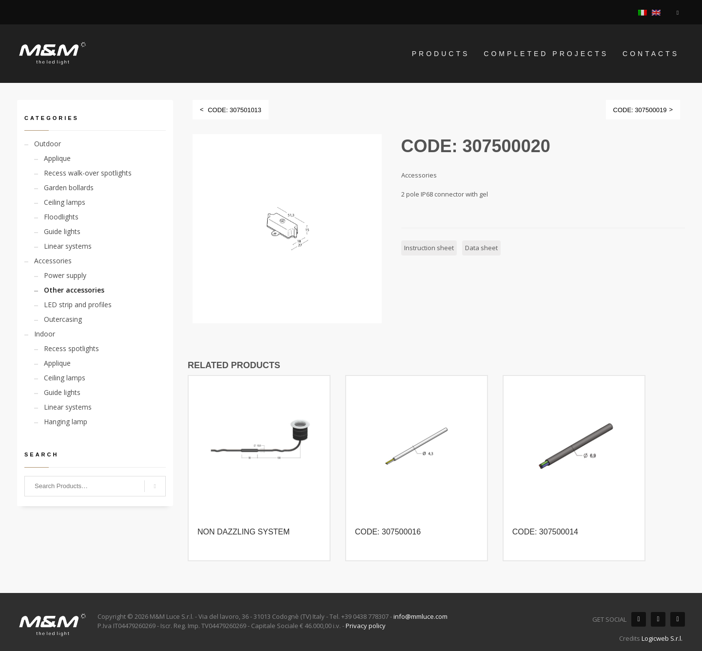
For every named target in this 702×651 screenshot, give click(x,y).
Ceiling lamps (64, 202)
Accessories (53, 260)
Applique (57, 158)
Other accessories (74, 290)
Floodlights (61, 216)
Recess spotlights (71, 348)
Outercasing (63, 319)
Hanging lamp (65, 421)
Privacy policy (366, 625)
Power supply (65, 275)
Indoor (44, 333)
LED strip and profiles (78, 304)
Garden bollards (69, 187)
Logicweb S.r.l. (662, 638)
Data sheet (481, 247)
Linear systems (68, 246)
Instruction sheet (429, 247)
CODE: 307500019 (640, 110)
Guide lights (62, 231)
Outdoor (47, 143)
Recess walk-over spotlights (88, 173)
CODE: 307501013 (234, 110)
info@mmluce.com (420, 616)
